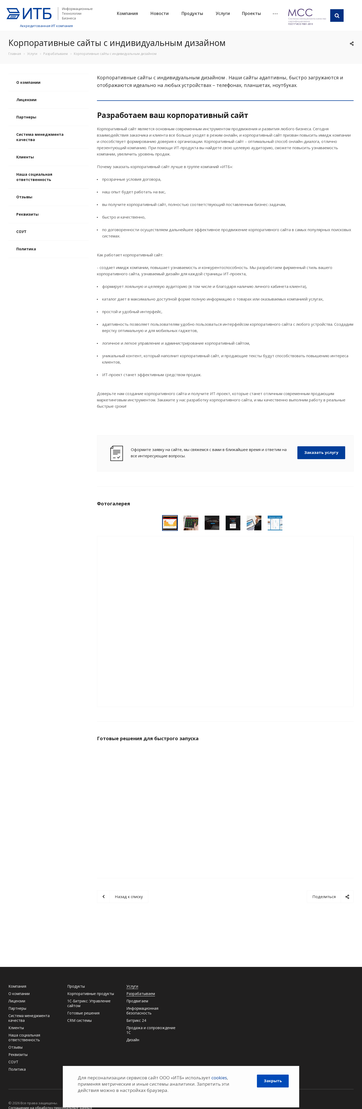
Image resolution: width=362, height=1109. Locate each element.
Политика (26, 248)
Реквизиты (27, 214)
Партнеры (26, 117)
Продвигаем (137, 1000)
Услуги (223, 13)
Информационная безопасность (142, 1010)
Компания (127, 13)
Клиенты (25, 156)
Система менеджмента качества (40, 137)
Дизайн (132, 1039)
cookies (219, 1078)
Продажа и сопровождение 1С (150, 1030)
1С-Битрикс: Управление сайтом (89, 1003)
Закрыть (273, 1080)
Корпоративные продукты (90, 993)
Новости (160, 13)
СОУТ (21, 231)
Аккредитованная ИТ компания (46, 25)
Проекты (251, 13)
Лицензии (26, 99)
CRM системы (79, 1020)
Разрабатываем (140, 993)
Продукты (192, 13)
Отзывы (24, 196)
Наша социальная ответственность (34, 177)
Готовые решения (83, 1012)
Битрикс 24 (136, 1020)
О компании (28, 82)
